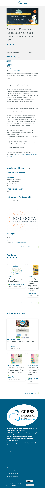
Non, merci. (30, 486)
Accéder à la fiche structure (29, 247)
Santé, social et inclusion (13, 339)
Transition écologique (13, 365)
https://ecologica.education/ (20, 242)
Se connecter (12, 479)
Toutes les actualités (31, 393)
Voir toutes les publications (29, 302)
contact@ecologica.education (15, 69)
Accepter (29, 482)
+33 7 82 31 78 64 (15, 70)
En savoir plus (13, 486)
